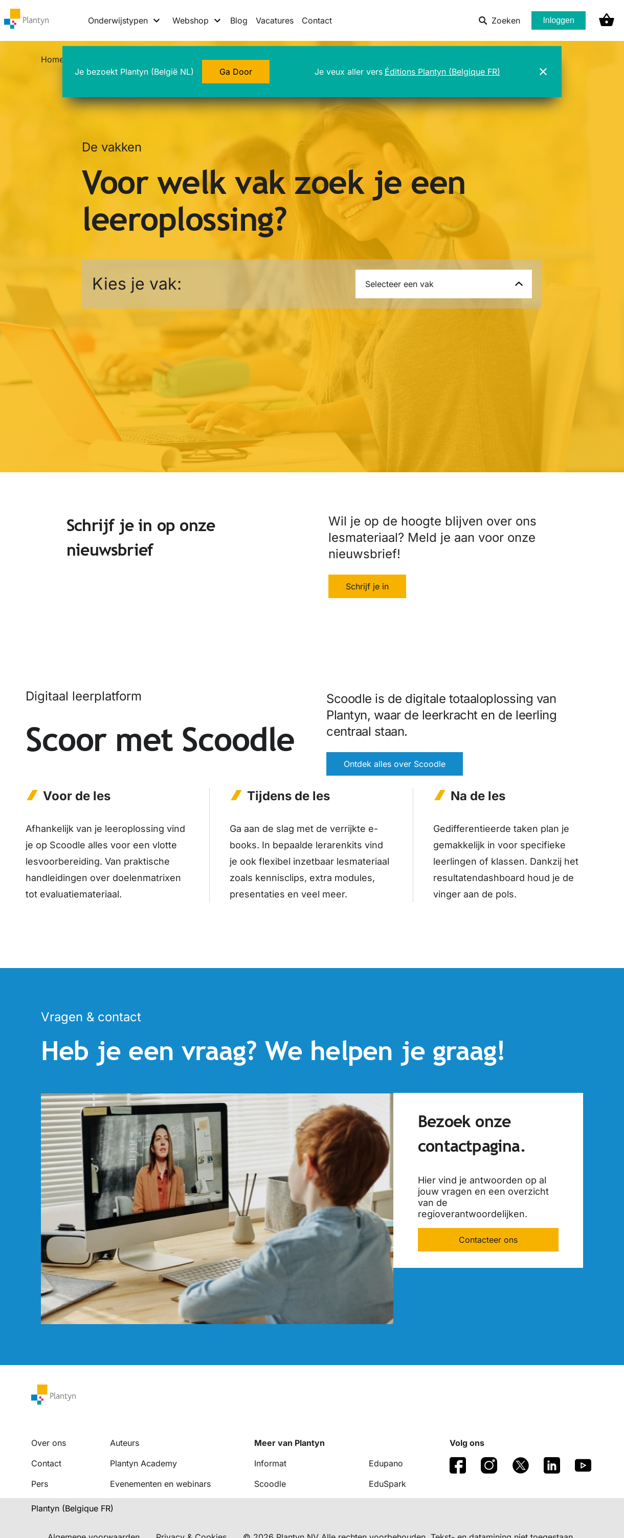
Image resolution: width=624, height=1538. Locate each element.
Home (52, 59)
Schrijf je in (367, 586)
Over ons (48, 1443)
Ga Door (235, 72)
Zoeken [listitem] (499, 20)
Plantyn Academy (143, 1463)
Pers (39, 1484)
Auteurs (124, 1443)
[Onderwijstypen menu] (124, 20)
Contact (317, 20)
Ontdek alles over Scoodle (394, 764)
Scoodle (270, 1484)
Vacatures (275, 20)
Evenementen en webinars (160, 1484)
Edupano (386, 1463)
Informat (270, 1463)
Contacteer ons (488, 1240)
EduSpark (387, 1484)
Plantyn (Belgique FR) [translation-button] (72, 1508)
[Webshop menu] (197, 20)
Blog (239, 20)
